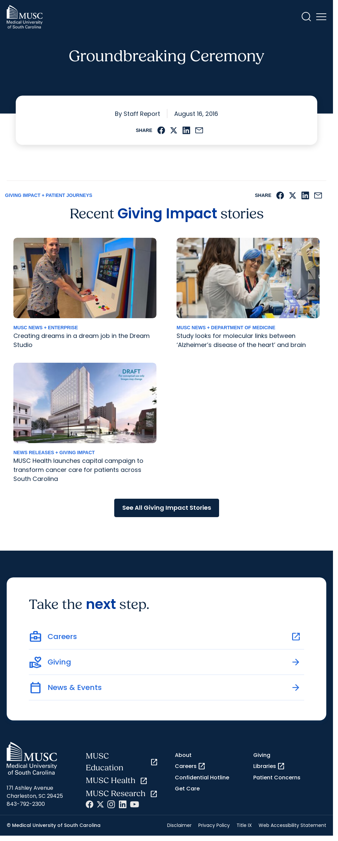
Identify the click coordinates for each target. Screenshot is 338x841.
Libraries (269, 766)
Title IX (244, 825)
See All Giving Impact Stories (166, 507)
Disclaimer (179, 825)
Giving (261, 755)
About (183, 755)
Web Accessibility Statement (292, 825)
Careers (190, 766)
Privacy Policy (214, 825)
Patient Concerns (276, 777)
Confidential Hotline (202, 777)
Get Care (187, 788)
